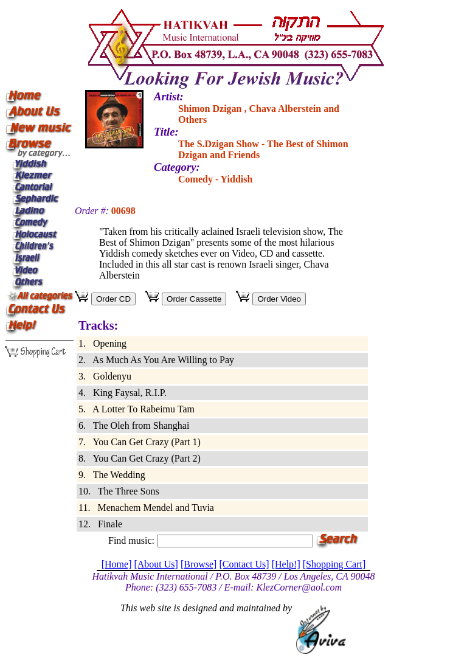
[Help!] (286, 564)
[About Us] (156, 564)
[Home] (117, 564)
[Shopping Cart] (334, 564)
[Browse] (199, 564)
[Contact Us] (244, 564)
